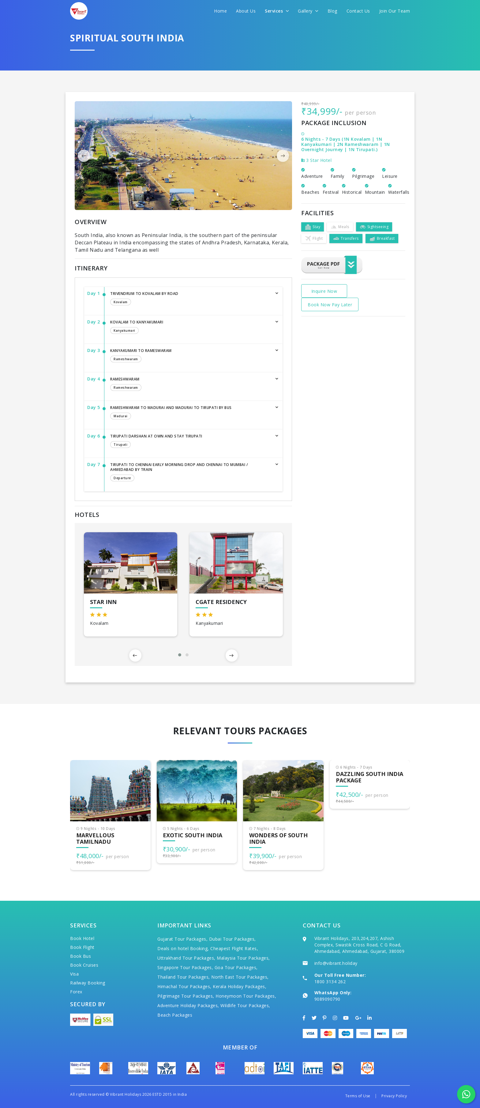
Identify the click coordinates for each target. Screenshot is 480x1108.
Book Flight (82, 947)
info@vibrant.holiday (336, 963)
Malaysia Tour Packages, (243, 958)
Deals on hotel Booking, (183, 948)
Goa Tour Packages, (236, 967)
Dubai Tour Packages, (232, 939)
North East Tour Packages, (240, 977)
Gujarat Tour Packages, (182, 939)
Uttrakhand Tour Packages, (186, 958)
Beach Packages (174, 1015)
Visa (74, 974)
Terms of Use (357, 1095)
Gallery (308, 11)
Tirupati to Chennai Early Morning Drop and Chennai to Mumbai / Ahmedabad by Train (190, 472)
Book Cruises (84, 965)
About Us (246, 11)
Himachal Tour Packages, (184, 986)
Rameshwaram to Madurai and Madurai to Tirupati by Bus (190, 413)
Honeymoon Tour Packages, (246, 996)
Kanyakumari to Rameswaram (190, 356)
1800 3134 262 (330, 981)
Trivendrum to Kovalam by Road (190, 299)
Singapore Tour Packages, (185, 967)
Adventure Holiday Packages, (188, 1005)
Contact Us (358, 11)
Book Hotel (82, 938)
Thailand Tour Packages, (183, 977)
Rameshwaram (190, 384)
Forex (76, 992)
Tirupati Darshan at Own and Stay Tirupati (190, 441)
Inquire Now (324, 291)
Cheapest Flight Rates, (234, 948)
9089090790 (327, 999)
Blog (332, 11)
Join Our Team (394, 11)
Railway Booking (87, 983)
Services (277, 11)
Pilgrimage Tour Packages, (185, 996)
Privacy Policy (394, 1095)
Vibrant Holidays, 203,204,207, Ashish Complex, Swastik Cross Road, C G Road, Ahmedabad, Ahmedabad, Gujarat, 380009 (359, 944)
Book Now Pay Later (330, 305)
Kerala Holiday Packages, (239, 986)
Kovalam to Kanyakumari (190, 327)
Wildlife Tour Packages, (245, 1005)
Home (220, 11)
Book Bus (80, 956)
